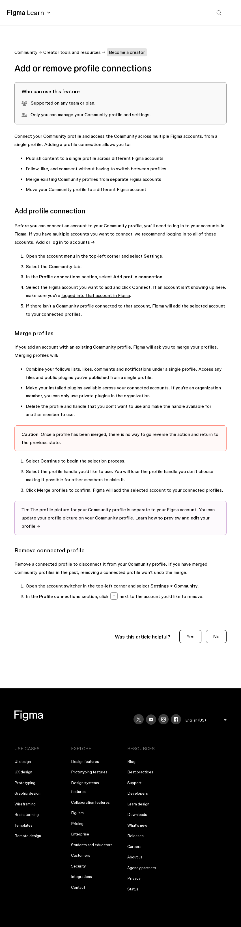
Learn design (138, 804)
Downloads (137, 814)
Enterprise (80, 834)
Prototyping (24, 782)
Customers (80, 855)
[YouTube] (151, 719)
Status (133, 889)
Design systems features (85, 787)
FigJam (77, 813)
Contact (78, 887)
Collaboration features (90, 802)
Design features (85, 761)
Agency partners (141, 868)
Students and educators (92, 845)
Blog (131, 761)
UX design (23, 772)
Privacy (134, 878)
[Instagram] (163, 719)
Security (78, 866)
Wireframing (25, 804)
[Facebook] (176, 719)
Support (134, 782)
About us (135, 857)
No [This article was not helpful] (216, 636)
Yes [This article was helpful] (190, 636)
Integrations (81, 876)
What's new (137, 825)
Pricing (77, 823)
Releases (135, 835)
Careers (134, 846)
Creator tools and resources (72, 52)
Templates (23, 825)
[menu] (206, 720)
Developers (137, 793)
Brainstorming (26, 814)
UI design (22, 761)
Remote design (27, 835)
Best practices (140, 772)
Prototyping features (89, 772)
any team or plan (77, 102)
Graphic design (27, 793)
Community (25, 52)
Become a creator (127, 52)
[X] (139, 719)
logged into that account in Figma (95, 295)
